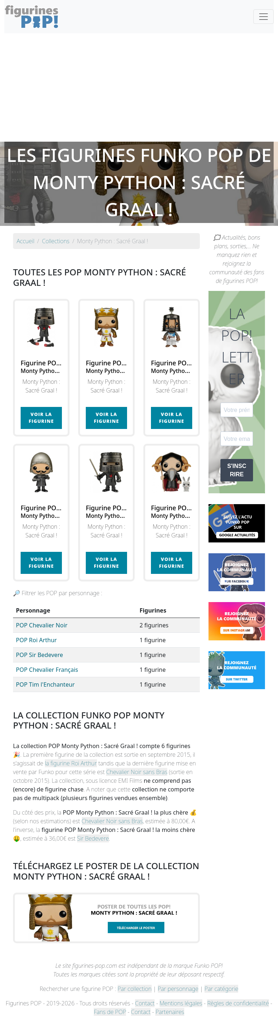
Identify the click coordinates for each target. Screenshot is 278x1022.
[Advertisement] (139, 87)
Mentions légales (181, 1003)
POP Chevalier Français (47, 670)
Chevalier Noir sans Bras (136, 772)
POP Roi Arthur (36, 640)
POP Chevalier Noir (41, 625)
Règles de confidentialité (238, 1003)
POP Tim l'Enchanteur (45, 684)
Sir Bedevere (93, 838)
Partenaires (169, 1012)
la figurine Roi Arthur (71, 763)
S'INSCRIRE (237, 470)
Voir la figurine (41, 417)
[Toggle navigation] (263, 16)
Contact (145, 1003)
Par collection (135, 989)
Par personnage (178, 989)
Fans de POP (110, 1012)
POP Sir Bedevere (39, 655)
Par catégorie (221, 989)
